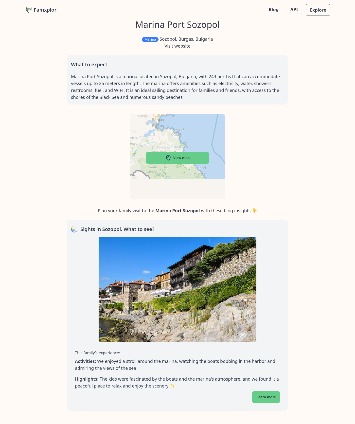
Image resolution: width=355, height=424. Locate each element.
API (294, 9)
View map (177, 158)
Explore (318, 10)
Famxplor (41, 9)
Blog (274, 9)
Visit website (177, 46)
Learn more (266, 397)
